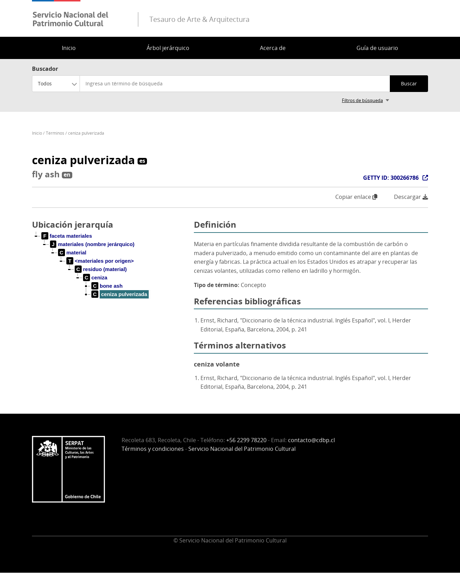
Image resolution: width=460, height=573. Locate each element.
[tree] (110, 271)
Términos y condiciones (153, 449)
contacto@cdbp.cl (311, 440)
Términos (55, 133)
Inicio (69, 48)
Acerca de (273, 48)
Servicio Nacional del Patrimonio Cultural (242, 449)
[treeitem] (66, 236)
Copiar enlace (356, 197)
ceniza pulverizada (86, 133)
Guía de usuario (377, 48)
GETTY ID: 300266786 (391, 178)
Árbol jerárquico (168, 48)
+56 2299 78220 (246, 440)
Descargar (411, 197)
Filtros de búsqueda (362, 100)
